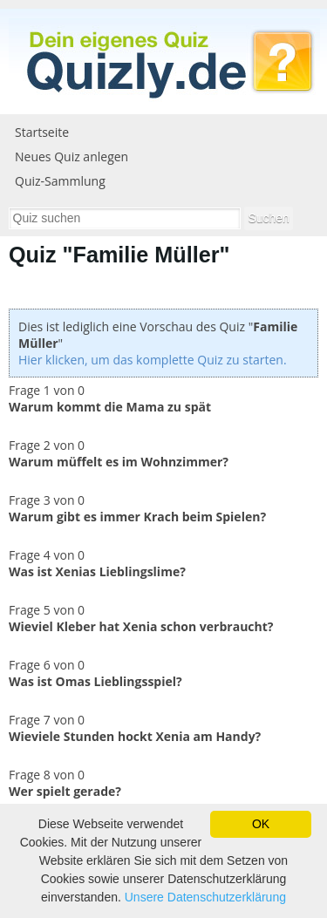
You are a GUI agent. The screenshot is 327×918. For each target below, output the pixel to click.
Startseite (42, 132)
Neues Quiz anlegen (71, 156)
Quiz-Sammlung (60, 181)
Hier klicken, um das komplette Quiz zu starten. (152, 359)
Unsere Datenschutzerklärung (205, 897)
